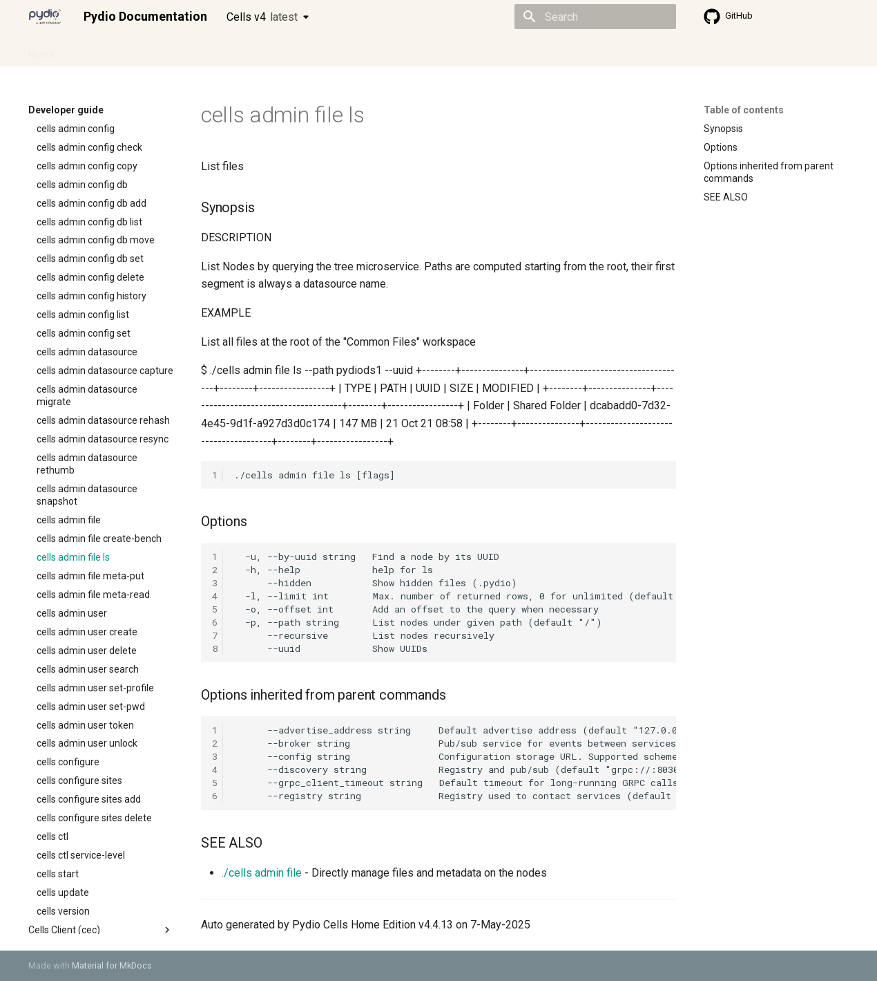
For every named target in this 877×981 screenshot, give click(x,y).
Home (41, 50)
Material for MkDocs (112, 965)
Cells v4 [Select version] (262, 17)
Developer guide (239, 50)
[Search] (595, 16)
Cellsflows (165, 50)
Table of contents (744, 109)
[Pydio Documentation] (45, 16)
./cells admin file (262, 872)
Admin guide (98, 50)
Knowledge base (327, 50)
